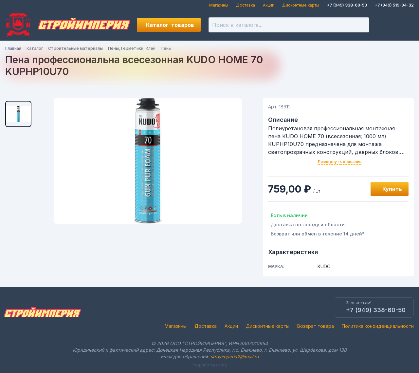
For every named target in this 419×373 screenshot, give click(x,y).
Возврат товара (315, 326)
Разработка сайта (209, 365)
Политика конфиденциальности (378, 326)
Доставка (245, 5)
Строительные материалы (75, 48)
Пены (166, 48)
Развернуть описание (340, 161)
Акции (268, 5)
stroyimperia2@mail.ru (234, 356)
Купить (392, 189)
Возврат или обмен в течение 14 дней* (318, 233)
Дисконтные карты (300, 5)
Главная (13, 48)
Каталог (170, 25)
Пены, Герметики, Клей (131, 48)
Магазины (218, 5)
